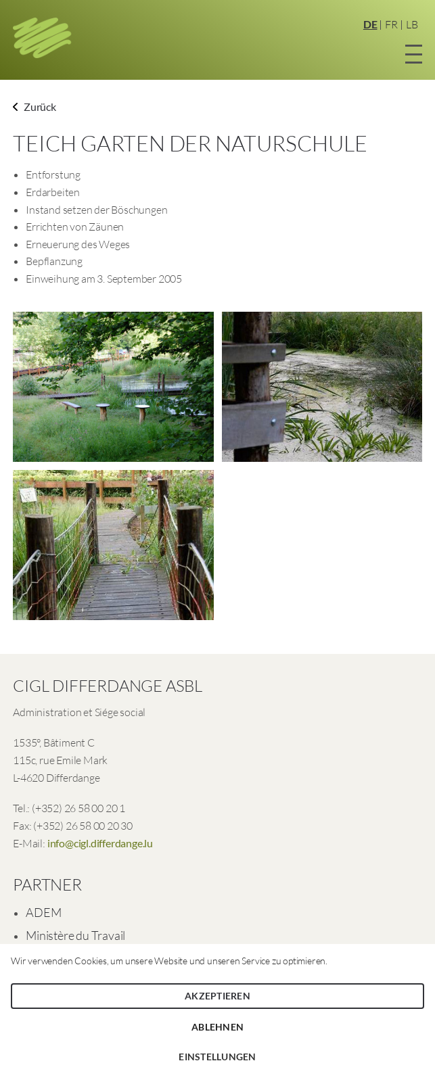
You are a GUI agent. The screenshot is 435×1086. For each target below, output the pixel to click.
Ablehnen (217, 1027)
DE (370, 24)
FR (391, 24)
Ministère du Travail (75, 935)
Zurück (34, 106)
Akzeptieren (217, 995)
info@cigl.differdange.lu (100, 842)
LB (412, 24)
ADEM (43, 912)
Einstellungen (217, 1056)
